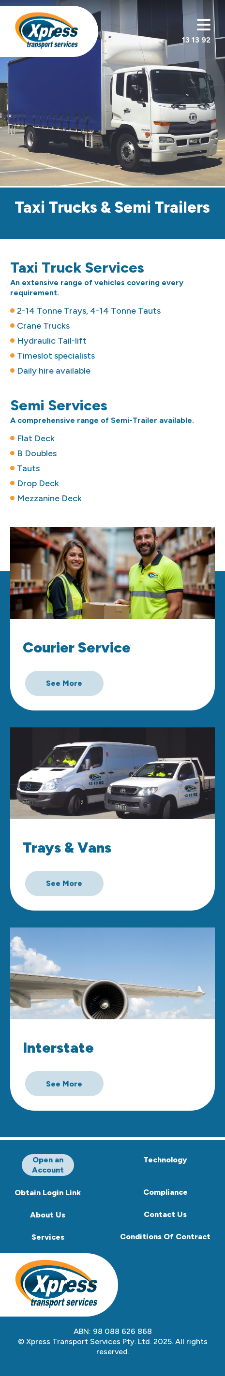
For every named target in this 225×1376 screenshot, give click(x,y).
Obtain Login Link (48, 1192)
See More (64, 683)
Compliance (165, 1192)
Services (47, 1237)
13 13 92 (196, 39)
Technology (165, 1159)
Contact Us (165, 1214)
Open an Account (48, 1164)
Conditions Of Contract (165, 1236)
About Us (47, 1214)
